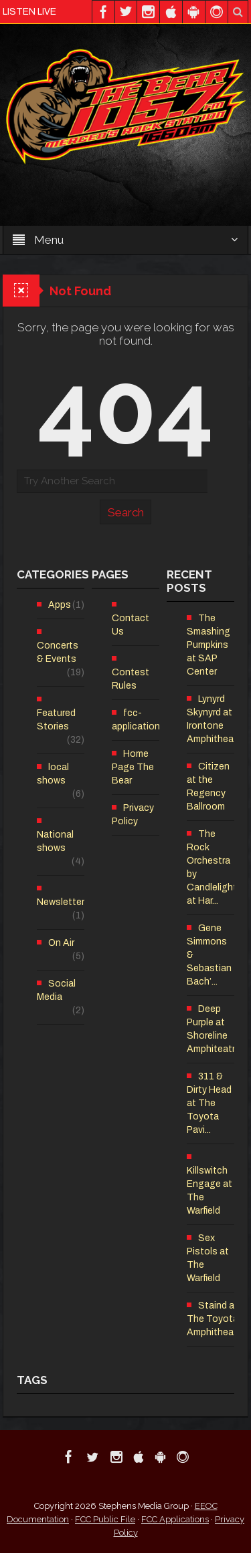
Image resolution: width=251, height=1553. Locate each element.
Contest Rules (130, 679)
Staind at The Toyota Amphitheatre (216, 1319)
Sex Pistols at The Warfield (208, 1258)
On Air (61, 943)
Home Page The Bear (133, 767)
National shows (55, 841)
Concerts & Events (57, 652)
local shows (53, 774)
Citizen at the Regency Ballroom (208, 786)
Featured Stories (56, 719)
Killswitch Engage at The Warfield (209, 1191)
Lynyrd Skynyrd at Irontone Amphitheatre (216, 719)
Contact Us (130, 625)
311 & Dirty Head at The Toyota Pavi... (209, 1103)
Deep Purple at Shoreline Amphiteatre (213, 1029)
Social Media (56, 990)
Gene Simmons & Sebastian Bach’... (209, 955)
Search (126, 512)
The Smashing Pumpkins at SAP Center (208, 645)
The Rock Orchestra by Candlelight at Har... (212, 867)
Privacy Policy (133, 814)
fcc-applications (138, 719)
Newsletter (60, 902)
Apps (59, 605)
